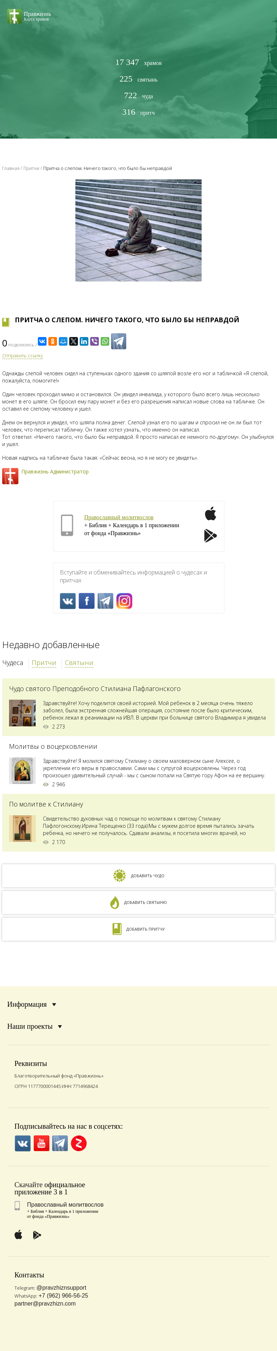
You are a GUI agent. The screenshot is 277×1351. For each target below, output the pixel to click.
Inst (124, 601)
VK (68, 601)
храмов (138, 62)
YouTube (41, 1143)
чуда (138, 95)
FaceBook (87, 601)
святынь (138, 78)
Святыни (79, 662)
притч (138, 112)
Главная (10, 168)
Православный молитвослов (119, 517)
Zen (79, 1143)
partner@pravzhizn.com (45, 1303)
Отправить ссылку (22, 355)
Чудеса (12, 662)
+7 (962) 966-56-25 (63, 1296)
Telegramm (105, 601)
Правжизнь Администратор (55, 471)
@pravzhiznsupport (61, 1288)
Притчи (44, 662)
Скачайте (28, 1185)
